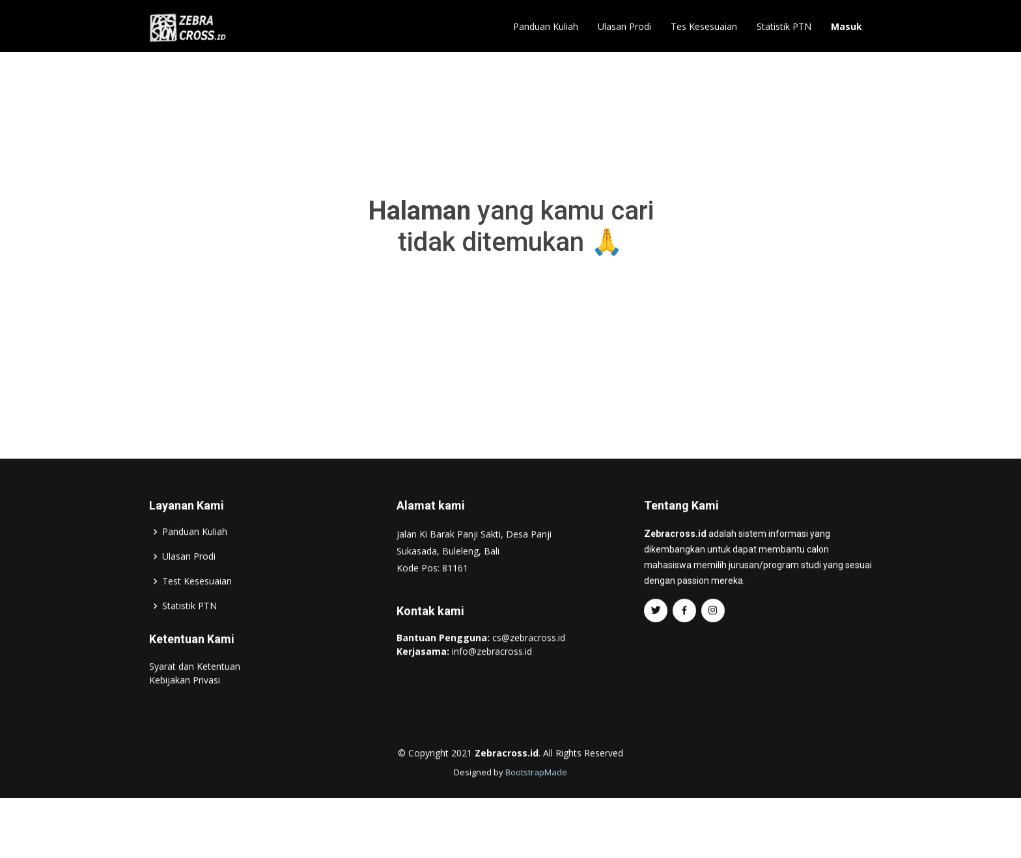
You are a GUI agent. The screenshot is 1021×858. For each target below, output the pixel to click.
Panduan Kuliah (545, 26)
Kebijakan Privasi (184, 707)
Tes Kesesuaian (704, 26)
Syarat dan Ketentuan (194, 693)
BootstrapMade (536, 799)
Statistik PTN (784, 26)
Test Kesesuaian (197, 608)
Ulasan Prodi (624, 26)
